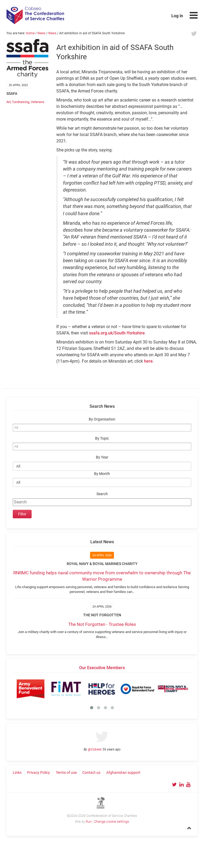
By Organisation (102, 419)
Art (8, 102)
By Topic (102, 438)
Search (102, 494)
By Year (102, 457)
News (41, 33)
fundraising (20, 102)
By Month (102, 474)
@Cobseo (95, 749)
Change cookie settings (111, 822)
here (148, 361)
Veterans (37, 102)
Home (30, 33)
